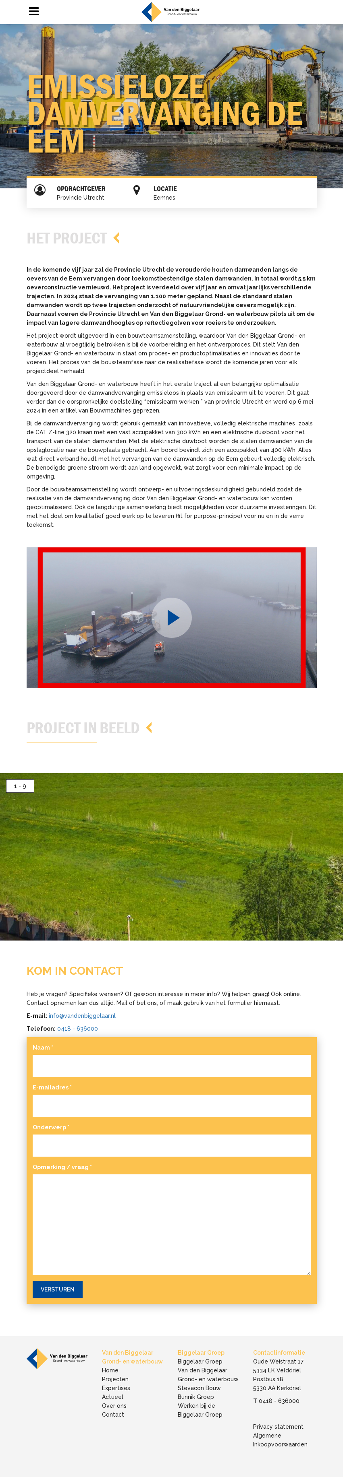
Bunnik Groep (196, 1397)
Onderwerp (51, 1127)
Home (110, 1370)
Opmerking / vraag (62, 1167)
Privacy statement (278, 1426)
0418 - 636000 (77, 1028)
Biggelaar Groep (200, 1361)
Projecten (115, 1379)
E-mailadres (52, 1087)
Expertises (116, 1388)
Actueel (112, 1397)
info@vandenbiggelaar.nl (82, 1016)
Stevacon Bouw (199, 1388)
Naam (43, 1047)
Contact (113, 1414)
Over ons (114, 1406)
